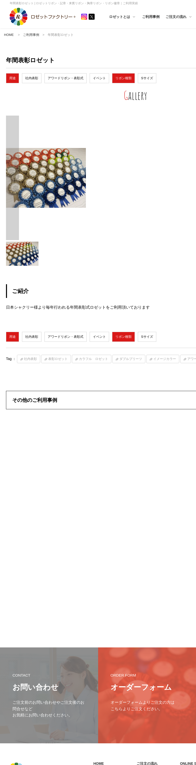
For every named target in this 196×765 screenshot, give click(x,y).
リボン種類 (123, 78)
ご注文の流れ (147, 664)
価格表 (143, 695)
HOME (9, 35)
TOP (186, 672)
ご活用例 (102, 704)
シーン (187, 695)
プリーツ (189, 688)
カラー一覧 (146, 688)
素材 (186, 680)
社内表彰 (31, 78)
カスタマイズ (148, 703)
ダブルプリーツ (130, 365)
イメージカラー (164, 365)
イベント (99, 78)
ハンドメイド (105, 697)
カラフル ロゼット (93, 365)
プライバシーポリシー (22, 692)
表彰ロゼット (58, 365)
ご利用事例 (158, 17)
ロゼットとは (129, 17)
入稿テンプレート (151, 711)
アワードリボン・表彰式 (65, 78)
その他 (187, 703)
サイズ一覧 (146, 680)
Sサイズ (147, 78)
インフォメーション (109, 672)
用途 (12, 78)
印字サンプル (148, 719)
